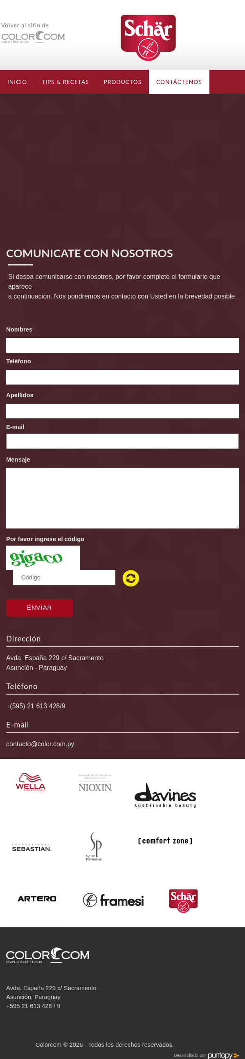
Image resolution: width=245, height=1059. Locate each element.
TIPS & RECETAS (65, 81)
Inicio (17, 81)
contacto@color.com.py (40, 744)
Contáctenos (179, 81)
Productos (123, 81)
